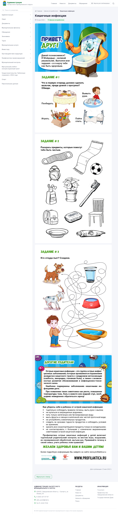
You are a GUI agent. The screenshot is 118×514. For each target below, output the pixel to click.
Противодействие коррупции (12, 54)
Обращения (83, 3)
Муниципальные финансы (11, 28)
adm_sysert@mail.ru (42, 500)
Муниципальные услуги (10, 45)
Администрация (7, 15)
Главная (54, 3)
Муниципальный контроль (11, 62)
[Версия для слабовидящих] (100, 3)
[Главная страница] (38, 11)
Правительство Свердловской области (105, 494)
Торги (4, 41)
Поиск (77, 501)
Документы (72, 3)
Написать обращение (82, 498)
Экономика (6, 36)
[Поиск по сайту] (113, 3)
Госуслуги (100, 490)
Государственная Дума (105, 497)
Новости (62, 3)
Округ (4, 19)
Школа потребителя (51, 11)
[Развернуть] (30, 15)
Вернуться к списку (43, 477)
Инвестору (5, 49)
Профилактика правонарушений (13, 58)
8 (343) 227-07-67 (42, 497)
